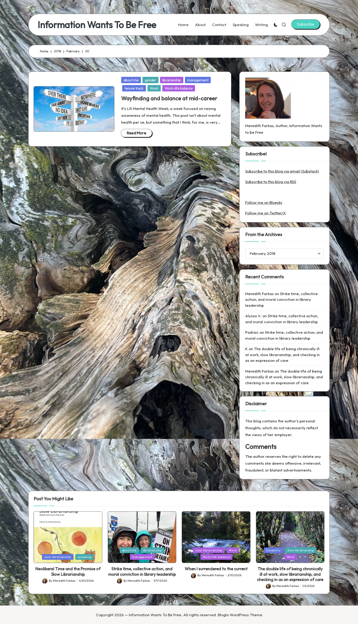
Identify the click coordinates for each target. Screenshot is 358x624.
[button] (305, 24)
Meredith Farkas (259, 293)
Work (154, 88)
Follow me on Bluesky (263, 202)
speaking (84, 557)
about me (131, 80)
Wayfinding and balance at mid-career (169, 98)
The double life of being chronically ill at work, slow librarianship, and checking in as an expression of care (282, 354)
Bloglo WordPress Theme (240, 614)
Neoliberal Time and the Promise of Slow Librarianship (67, 571)
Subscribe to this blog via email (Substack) (282, 171)
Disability (273, 550)
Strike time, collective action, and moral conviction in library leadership (281, 299)
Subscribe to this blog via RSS (270, 181)
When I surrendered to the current (216, 568)
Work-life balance (179, 88)
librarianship (171, 80)
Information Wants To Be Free (97, 25)
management (197, 80)
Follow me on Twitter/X (265, 213)
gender (150, 80)
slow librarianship (57, 557)
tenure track (134, 88)
